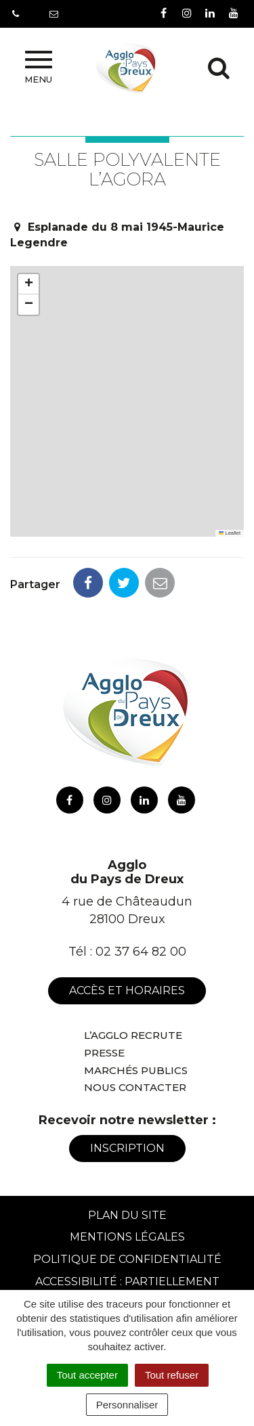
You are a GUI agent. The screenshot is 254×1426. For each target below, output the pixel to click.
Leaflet (229, 533)
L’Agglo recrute (133, 1035)
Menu (38, 68)
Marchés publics (136, 1070)
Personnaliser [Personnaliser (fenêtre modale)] (127, 1404)
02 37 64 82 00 (141, 951)
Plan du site (127, 1215)
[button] (28, 284)
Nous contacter (135, 1087)
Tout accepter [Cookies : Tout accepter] (87, 1375)
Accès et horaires (127, 990)
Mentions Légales (127, 1236)
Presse (104, 1052)
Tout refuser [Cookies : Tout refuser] (171, 1375)
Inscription (127, 1148)
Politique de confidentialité (127, 1259)
